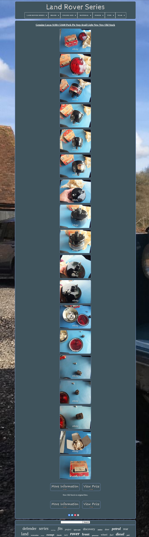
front (85, 534)
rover (75, 533)
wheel (104, 534)
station (100, 530)
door (107, 529)
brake (42, 535)
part (128, 535)
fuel (111, 535)
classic (59, 535)
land (24, 534)
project (68, 529)
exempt (50, 534)
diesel (120, 534)
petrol (116, 529)
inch (66, 535)
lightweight (77, 530)
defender (29, 528)
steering (53, 530)
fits (60, 528)
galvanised (95, 535)
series (43, 528)
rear (125, 529)
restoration (34, 535)
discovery (89, 529)
